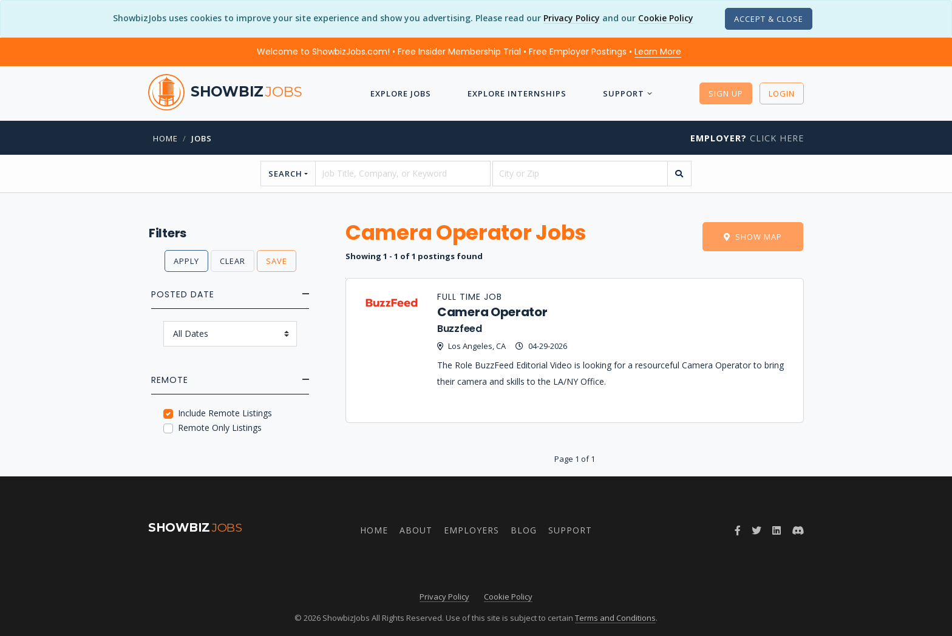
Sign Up (726, 93)
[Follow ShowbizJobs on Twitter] (756, 530)
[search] (679, 173)
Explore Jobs (400, 93)
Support (623, 93)
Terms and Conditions (615, 617)
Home (165, 138)
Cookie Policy (665, 18)
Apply (186, 260)
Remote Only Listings (220, 427)
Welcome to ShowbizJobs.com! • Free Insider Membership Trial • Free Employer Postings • (469, 52)
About (415, 530)
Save (276, 260)
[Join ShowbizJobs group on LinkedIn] (776, 530)
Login (782, 93)
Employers (471, 530)
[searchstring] (403, 173)
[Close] (768, 19)
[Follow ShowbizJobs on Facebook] (738, 530)
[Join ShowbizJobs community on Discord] (798, 530)
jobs (201, 138)
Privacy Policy (571, 18)
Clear (232, 260)
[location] (580, 173)
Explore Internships (516, 93)
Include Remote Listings (225, 413)
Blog (524, 530)
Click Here (747, 138)
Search (285, 173)
